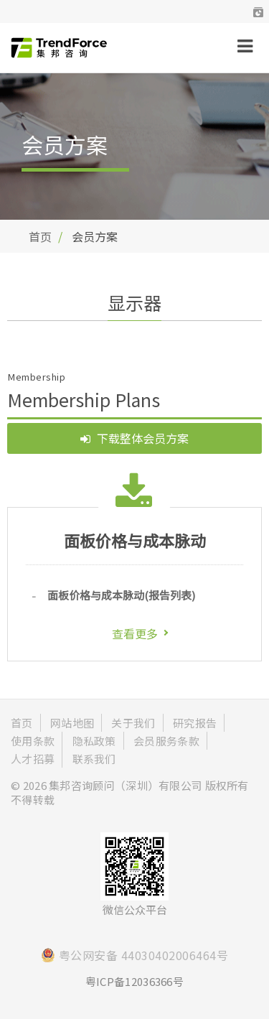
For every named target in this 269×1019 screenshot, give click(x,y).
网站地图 (72, 722)
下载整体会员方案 (134, 438)
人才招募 (33, 758)
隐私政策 (94, 740)
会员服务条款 (166, 740)
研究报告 (195, 722)
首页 (40, 236)
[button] (258, 11)
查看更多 (135, 633)
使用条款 (33, 740)
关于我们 (133, 722)
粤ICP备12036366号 (134, 981)
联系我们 (94, 758)
